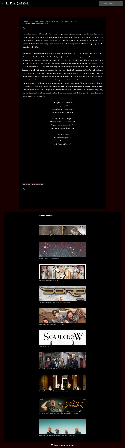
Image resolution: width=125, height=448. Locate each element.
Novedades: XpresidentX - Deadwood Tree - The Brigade (57, 369)
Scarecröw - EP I (44, 346)
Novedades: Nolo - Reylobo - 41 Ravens (51, 324)
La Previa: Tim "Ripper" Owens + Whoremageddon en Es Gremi (59, 413)
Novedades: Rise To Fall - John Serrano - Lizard (54, 391)
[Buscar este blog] (113, 3)
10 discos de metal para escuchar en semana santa (55, 236)
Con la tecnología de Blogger (62, 445)
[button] (23, 28)
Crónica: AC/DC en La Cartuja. (48, 280)
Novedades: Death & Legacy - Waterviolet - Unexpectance (57, 435)
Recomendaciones (38, 184)
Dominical (26, 184)
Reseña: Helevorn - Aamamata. (49, 258)
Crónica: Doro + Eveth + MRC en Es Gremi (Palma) (54, 302)
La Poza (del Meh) (17, 4)
